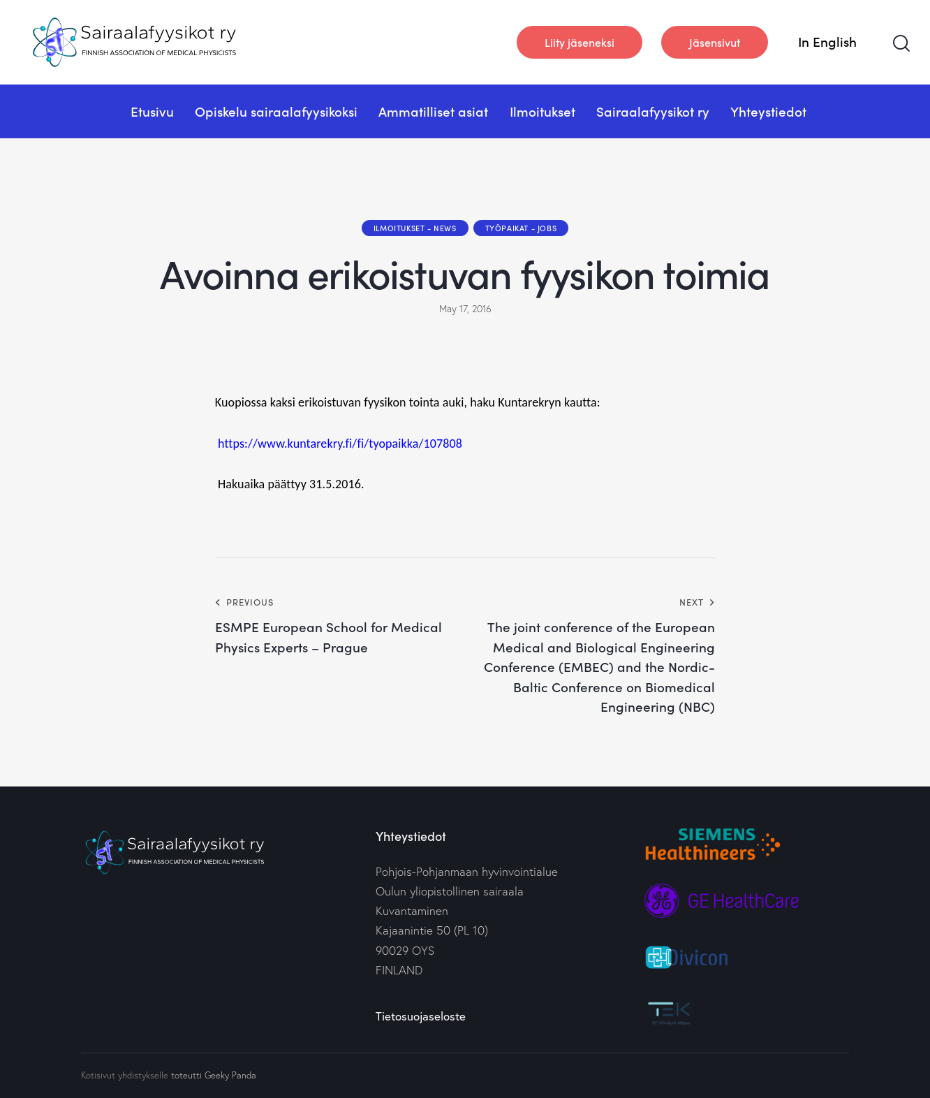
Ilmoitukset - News (415, 227)
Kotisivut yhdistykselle (124, 1075)
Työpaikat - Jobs (521, 227)
